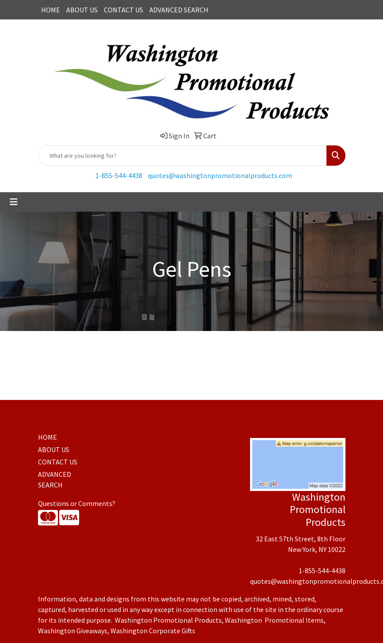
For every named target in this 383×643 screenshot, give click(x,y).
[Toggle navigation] (13, 202)
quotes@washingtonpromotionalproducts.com (220, 175)
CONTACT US (123, 9)
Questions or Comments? (76, 503)
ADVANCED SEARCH (179, 9)
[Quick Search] (182, 155)
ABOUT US (82, 9)
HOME (50, 9)
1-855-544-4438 (118, 175)
